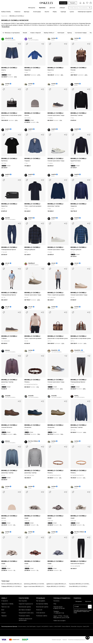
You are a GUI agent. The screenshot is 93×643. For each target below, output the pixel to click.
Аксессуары (37, 11)
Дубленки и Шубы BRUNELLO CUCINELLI (58, 584)
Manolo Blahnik (66, 626)
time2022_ (54, 350)
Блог (2, 610)
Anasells (7, 395)
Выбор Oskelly (6, 11)
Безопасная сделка (25, 607)
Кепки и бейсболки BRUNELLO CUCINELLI (12, 584)
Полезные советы (24, 616)
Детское (52, 7)
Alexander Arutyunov (76, 626)
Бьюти (47, 11)
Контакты (56, 601)
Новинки (17, 11)
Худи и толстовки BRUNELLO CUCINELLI (35, 586)
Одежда (63, 11)
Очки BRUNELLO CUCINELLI (78, 586)
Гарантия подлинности (26, 604)
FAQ (54, 604)
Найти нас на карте (59, 620)
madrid (76, 83)
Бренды (26, 11)
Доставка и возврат (25, 610)
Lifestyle (62, 7)
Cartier (51, 626)
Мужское (4, 16)
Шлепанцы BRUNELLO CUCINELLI (35, 584)
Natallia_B (31, 263)
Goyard (38, 626)
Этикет (3, 613)
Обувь (55, 11)
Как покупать (23, 601)
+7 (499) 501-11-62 (58, 613)
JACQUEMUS (44, 626)
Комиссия (39, 610)
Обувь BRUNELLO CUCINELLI (56, 586)
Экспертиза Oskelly (42, 604)
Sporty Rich (86, 626)
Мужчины (42, 7)
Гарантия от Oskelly (7, 604)
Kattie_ (76, 395)
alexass (7, 350)
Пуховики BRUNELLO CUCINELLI (79, 584)
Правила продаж (56, 639)
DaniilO (7, 218)
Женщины (31, 7)
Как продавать (40, 601)
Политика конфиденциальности (77, 639)
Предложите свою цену (26, 613)
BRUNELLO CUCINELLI (9, 68)
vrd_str (7, 263)
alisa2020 (8, 38)
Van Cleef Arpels (31, 626)
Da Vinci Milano (33, 441)
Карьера (4, 616)
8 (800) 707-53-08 (59, 608)
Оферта (64, 639)
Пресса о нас (5, 607)
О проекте (4, 601)
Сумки (72, 11)
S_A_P (30, 38)
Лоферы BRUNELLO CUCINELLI (11, 586)
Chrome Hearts (22, 626)
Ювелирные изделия (84, 11)
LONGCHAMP (57, 626)
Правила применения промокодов (25, 619)
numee (53, 38)
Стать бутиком (40, 613)
